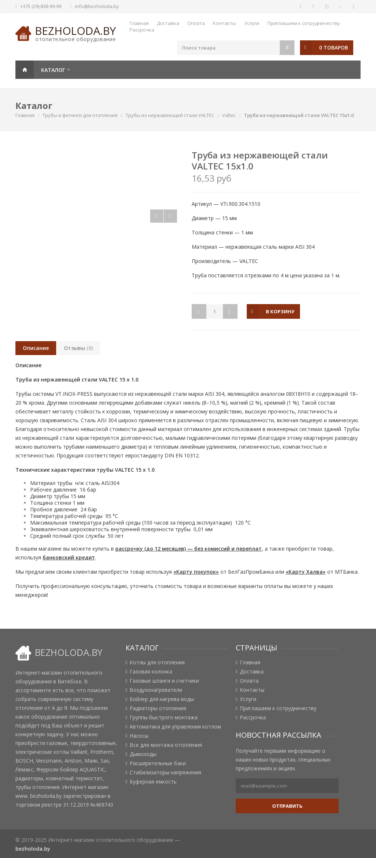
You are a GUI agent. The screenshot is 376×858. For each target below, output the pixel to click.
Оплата (196, 23)
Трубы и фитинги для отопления (80, 115)
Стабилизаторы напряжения (165, 772)
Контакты (224, 23)
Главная (139, 23)
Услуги (251, 23)
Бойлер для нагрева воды (162, 699)
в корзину (280, 311)
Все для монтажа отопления (166, 745)
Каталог (53, 69)
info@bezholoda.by (97, 6)
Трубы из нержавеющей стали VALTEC (170, 115)
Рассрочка (142, 29)
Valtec (229, 115)
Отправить (287, 806)
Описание (36, 347)
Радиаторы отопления (158, 708)
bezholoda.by (75, 30)
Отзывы (78, 347)
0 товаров (333, 47)
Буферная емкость (153, 781)
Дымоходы (143, 754)
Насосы (139, 736)
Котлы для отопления (157, 662)
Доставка (168, 23)
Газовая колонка (151, 671)
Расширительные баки (158, 763)
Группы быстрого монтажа (164, 717)
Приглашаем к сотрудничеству (303, 23)
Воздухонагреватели (156, 690)
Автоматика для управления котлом (175, 726)
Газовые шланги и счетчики (164, 681)
